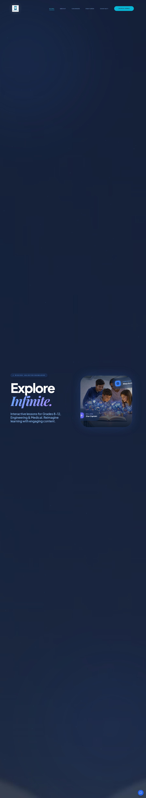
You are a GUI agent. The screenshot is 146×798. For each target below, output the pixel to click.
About (63, 8)
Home (51, 8)
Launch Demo (124, 8)
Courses (76, 8)
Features (90, 8)
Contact (104, 8)
